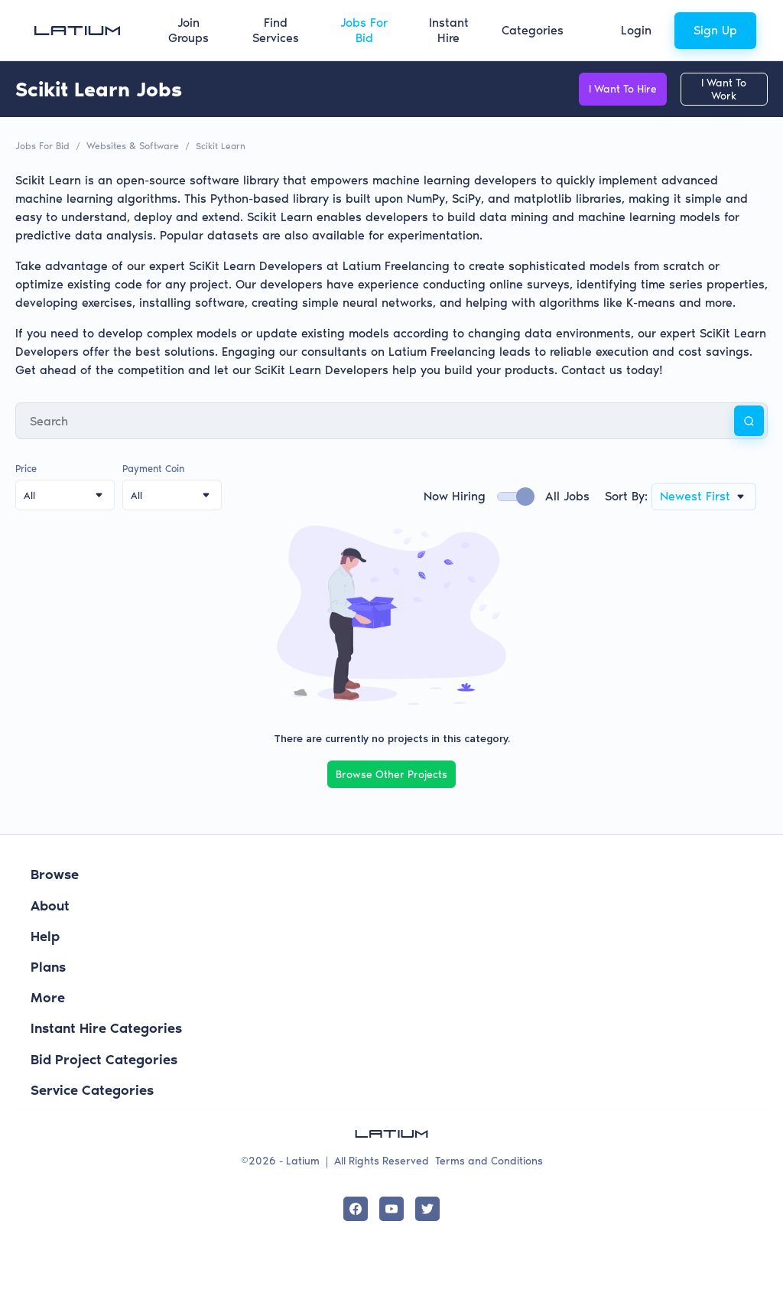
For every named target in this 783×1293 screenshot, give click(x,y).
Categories (533, 30)
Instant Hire (449, 30)
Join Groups (188, 30)
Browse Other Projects (391, 773)
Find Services (275, 30)
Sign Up (715, 30)
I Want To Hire (603, 89)
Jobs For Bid (364, 30)
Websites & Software (130, 145)
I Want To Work (717, 89)
